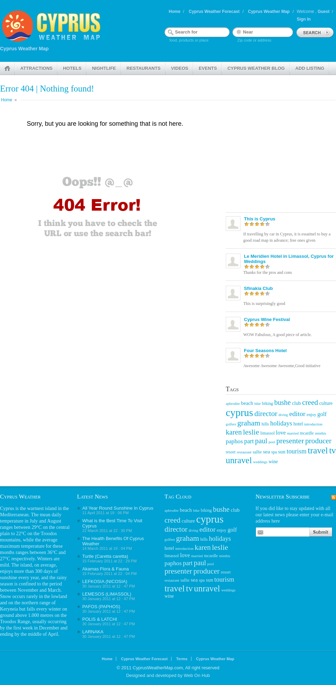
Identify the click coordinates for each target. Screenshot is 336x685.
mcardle (307, 433)
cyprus (239, 412)
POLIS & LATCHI (99, 619)
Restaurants (144, 68)
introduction (313, 424)
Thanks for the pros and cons (267, 272)
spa (274, 452)
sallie (257, 452)
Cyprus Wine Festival (267, 319)
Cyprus (7, 508)
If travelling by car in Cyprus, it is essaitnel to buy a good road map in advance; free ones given (286, 237)
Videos (179, 68)
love (281, 432)
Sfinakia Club (258, 288)
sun (282, 451)
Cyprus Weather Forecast (214, 11)
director (266, 413)
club (296, 403)
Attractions (36, 68)
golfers (231, 424)
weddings (260, 462)
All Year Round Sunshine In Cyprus (117, 508)
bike (257, 404)
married (293, 433)
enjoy (311, 414)
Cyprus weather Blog (256, 68)
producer (318, 441)
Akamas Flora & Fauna (105, 568)
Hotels (72, 68)
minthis (320, 433)
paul (261, 441)
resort (231, 452)
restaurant (244, 452)
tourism (297, 451)
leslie (251, 432)
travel (318, 450)
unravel (239, 460)
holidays (281, 423)
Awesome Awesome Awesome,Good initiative (282, 365)
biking (267, 403)
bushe (282, 402)
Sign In (304, 19)
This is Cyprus (259, 218)
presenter (290, 441)
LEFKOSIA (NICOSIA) (104, 581)
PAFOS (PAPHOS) (101, 606)
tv (332, 450)
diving (283, 415)
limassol (267, 433)
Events (208, 68)
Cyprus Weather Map (269, 11)
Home (174, 11)
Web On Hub (197, 675)
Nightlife (104, 68)
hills (265, 424)
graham (248, 422)
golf (322, 414)
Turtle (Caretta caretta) (105, 556)
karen (234, 432)
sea (266, 451)
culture (325, 403)
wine (273, 461)
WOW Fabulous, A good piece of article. (277, 334)
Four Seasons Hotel (265, 350)
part (249, 441)
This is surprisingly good (264, 303)
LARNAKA (93, 631)
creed (310, 402)
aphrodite (233, 404)
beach (247, 403)
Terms (181, 659)
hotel (298, 424)
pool (271, 442)
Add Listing (309, 68)
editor (297, 413)
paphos (234, 441)
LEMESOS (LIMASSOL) (106, 594)
